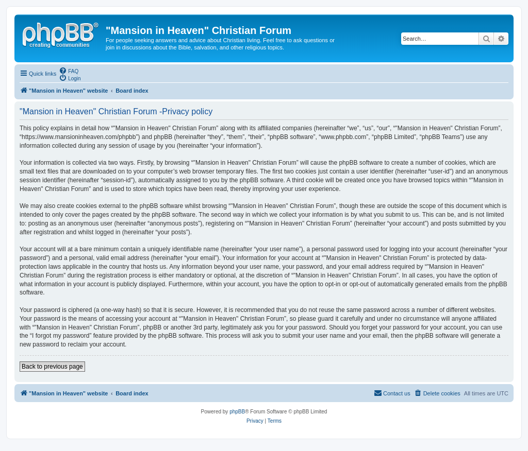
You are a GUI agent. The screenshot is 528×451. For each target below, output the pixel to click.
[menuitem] (68, 70)
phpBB (237, 411)
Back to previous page (52, 366)
